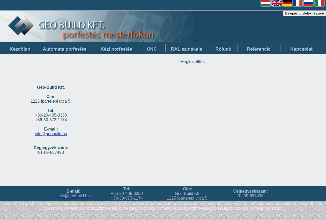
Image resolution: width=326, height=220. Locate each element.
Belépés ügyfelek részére (304, 13)
